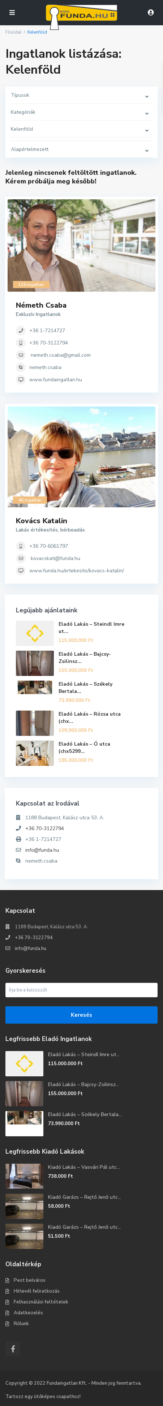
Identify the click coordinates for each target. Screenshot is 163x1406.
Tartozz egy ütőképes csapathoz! (43, 1396)
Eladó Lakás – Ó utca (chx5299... (84, 748)
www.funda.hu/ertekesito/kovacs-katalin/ (76, 570)
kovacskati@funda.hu (55, 558)
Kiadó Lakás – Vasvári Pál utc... (84, 1167)
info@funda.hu (42, 850)
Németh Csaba (41, 305)
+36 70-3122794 (48, 342)
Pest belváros (30, 1280)
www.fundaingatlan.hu (55, 379)
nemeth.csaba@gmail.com (61, 355)
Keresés (81, 1015)
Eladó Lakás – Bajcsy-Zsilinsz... (83, 1084)
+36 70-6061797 (48, 546)
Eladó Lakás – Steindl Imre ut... (84, 1054)
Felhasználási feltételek (41, 1302)
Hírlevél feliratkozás (37, 1291)
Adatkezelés (28, 1313)
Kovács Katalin (41, 521)
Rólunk (21, 1323)
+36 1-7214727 (47, 330)
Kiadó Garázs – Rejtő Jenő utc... (84, 1197)
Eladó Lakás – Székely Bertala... (85, 1114)
